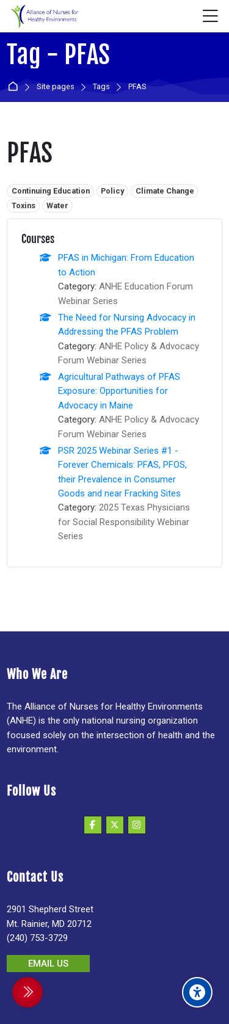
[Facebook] (93, 825)
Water (57, 205)
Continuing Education (51, 190)
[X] (115, 825)
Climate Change (165, 190)
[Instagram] (137, 825)
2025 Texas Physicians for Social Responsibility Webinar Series (124, 522)
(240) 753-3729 (37, 937)
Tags (101, 87)
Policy (112, 190)
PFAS (137, 87)
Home (15, 87)
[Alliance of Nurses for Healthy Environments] (43, 16)
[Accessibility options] (197, 992)
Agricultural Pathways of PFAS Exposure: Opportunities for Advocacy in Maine (119, 391)
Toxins (23, 205)
